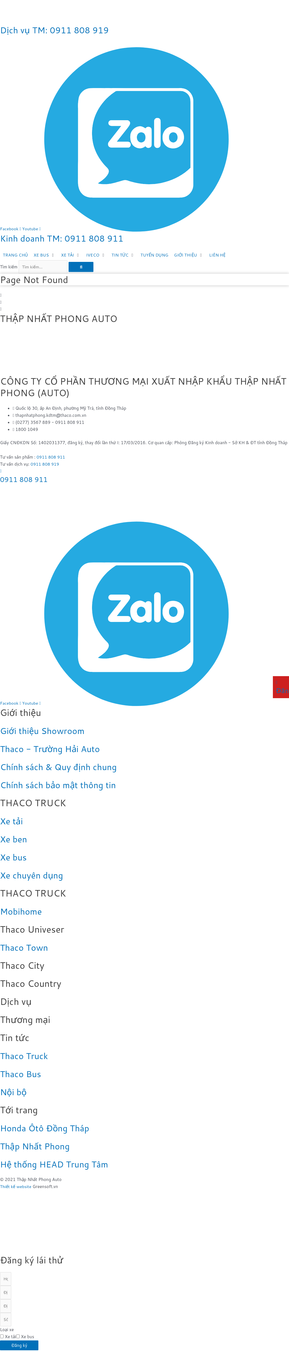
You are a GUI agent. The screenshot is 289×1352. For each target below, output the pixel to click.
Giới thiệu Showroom (44, 731)
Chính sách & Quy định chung (61, 767)
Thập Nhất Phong (37, 1146)
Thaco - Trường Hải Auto (53, 749)
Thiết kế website (16, 1187)
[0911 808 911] (0, 471)
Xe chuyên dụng (33, 875)
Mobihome (22, 911)
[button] (144, 295)
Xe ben (14, 839)
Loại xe (7, 1331)
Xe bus (14, 857)
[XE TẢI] (72, 255)
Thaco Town (25, 947)
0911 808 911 (51, 457)
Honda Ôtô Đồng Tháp (47, 1128)
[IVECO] (97, 255)
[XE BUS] (45, 255)
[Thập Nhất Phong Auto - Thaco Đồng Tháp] (42, 352)
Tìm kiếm (8, 267)
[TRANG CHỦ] (15, 255)
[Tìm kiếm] (81, 267)
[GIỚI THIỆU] (192, 255)
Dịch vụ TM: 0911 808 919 (57, 29)
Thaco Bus (21, 1074)
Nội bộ (14, 1092)
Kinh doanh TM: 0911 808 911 (65, 238)
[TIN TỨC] (125, 255)
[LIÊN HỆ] (221, 255)
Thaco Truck (25, 1056)
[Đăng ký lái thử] (276, 682)
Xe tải (12, 821)
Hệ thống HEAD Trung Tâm (57, 1164)
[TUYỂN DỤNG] (157, 255)
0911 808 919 (45, 464)
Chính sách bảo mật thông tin (61, 785)
